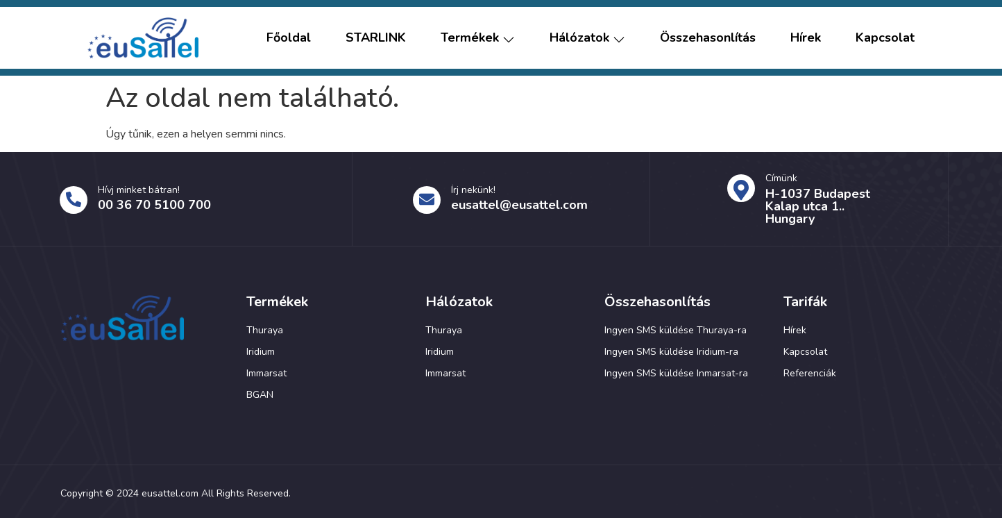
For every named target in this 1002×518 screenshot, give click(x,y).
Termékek (478, 38)
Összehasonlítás (708, 38)
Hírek (805, 38)
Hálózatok (587, 38)
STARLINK (376, 38)
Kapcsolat (885, 38)
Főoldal (288, 38)
